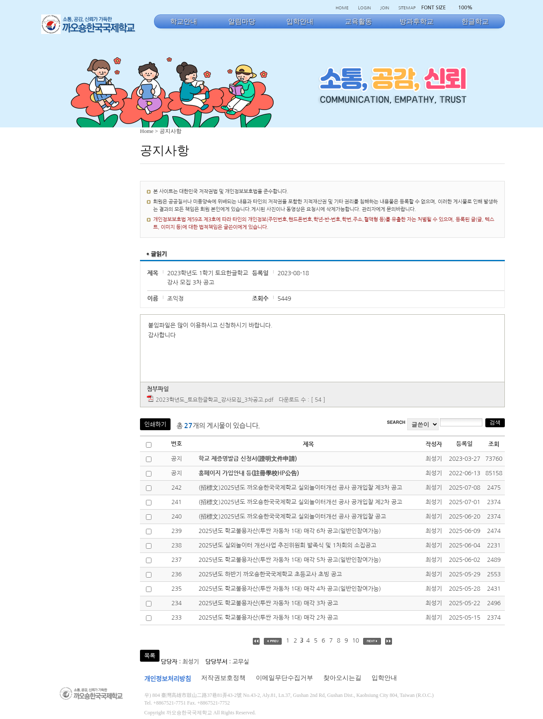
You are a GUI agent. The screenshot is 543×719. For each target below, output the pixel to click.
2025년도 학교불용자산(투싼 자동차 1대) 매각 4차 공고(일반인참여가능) (290, 589)
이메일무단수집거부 (284, 677)
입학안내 (384, 677)
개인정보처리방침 (167, 679)
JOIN (384, 8)
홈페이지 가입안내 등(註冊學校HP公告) (249, 473)
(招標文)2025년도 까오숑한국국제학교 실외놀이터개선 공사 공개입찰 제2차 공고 (300, 502)
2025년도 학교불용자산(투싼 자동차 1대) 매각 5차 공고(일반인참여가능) (290, 560)
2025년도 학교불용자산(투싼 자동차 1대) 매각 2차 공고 (268, 617)
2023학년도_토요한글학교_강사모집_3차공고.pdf (215, 400)
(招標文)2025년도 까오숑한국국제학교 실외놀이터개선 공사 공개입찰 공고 (292, 516)
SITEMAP (407, 8)
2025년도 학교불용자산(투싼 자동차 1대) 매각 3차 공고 (268, 603)
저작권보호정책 (223, 677)
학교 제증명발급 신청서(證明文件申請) (248, 459)
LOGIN (364, 8)
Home (147, 131)
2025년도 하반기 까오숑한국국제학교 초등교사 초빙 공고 (270, 574)
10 (355, 640)
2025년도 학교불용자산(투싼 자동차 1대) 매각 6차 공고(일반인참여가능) (290, 531)
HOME (342, 8)
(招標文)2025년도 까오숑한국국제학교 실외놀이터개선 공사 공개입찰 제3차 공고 (300, 488)
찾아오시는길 (342, 677)
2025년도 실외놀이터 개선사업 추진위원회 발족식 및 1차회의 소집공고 (287, 545)
